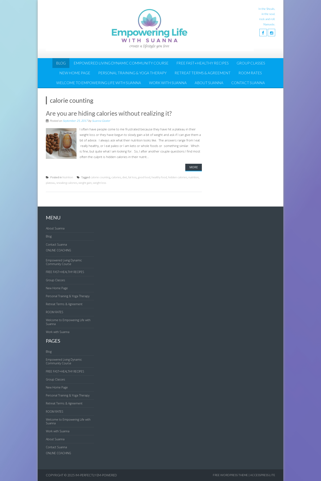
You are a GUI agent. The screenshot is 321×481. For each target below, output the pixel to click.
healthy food (159, 177)
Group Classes (251, 63)
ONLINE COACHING (58, 250)
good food (144, 177)
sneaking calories (66, 183)
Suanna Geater (101, 120)
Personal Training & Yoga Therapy (132, 73)
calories (116, 177)
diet (124, 177)
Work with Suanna (168, 82)
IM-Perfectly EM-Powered (96, 475)
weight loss (99, 183)
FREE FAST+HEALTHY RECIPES (202, 63)
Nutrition (67, 177)
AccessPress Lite (262, 475)
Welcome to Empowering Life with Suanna (98, 82)
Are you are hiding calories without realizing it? (109, 113)
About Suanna (209, 82)
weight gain (85, 183)
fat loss (132, 177)
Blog (61, 63)
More (193, 167)
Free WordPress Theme (230, 475)
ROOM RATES (250, 73)
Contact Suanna (248, 82)
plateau (50, 183)
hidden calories (177, 177)
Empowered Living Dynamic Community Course (121, 63)
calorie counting (100, 177)
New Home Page (74, 73)
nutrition (193, 177)
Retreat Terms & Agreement (203, 73)
